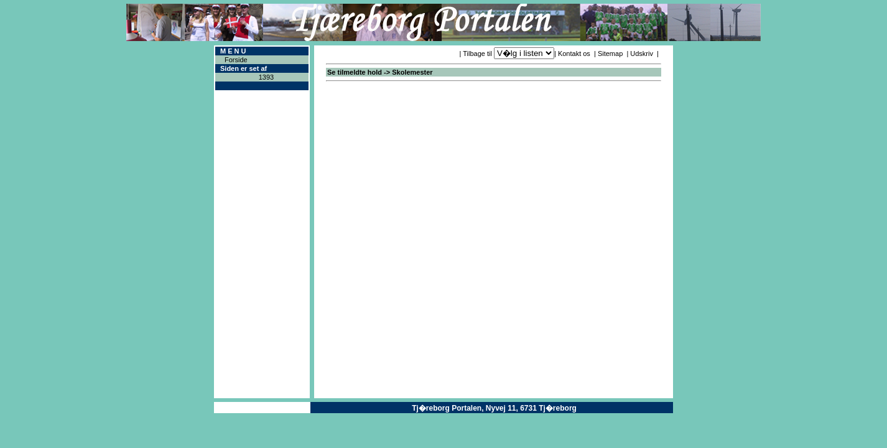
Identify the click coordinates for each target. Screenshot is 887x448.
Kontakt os (574, 53)
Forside (236, 59)
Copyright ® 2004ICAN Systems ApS (262, 407)
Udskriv (641, 53)
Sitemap (610, 53)
